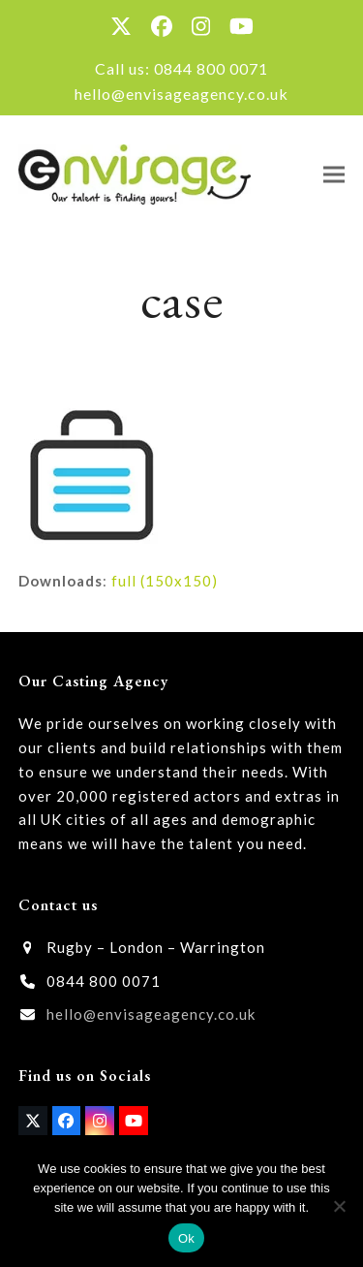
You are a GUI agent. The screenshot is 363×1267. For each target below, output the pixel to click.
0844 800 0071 (211, 68)
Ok (186, 1238)
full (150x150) (164, 580)
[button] (334, 174)
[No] (338, 1206)
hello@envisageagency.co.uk (181, 93)
